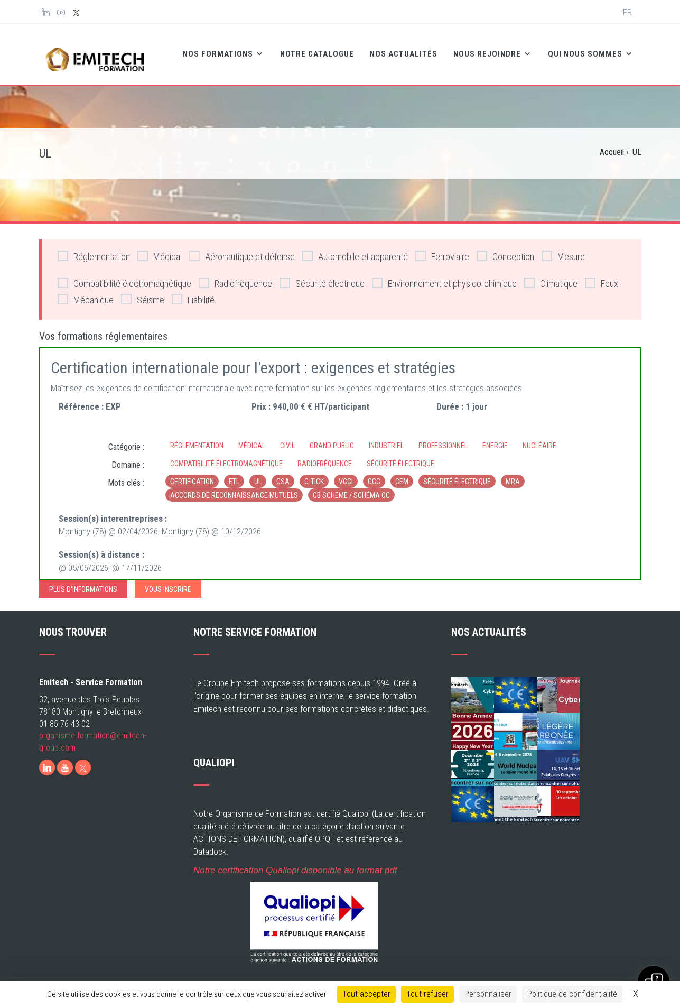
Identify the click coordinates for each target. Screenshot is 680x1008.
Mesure (563, 248)
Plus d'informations (83, 581)
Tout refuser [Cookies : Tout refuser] (427, 994)
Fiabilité (193, 291)
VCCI (346, 473)
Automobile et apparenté (355, 248)
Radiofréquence (235, 275)
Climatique (550, 275)
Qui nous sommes (558, 51)
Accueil (612, 143)
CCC (374, 473)
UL (258, 473)
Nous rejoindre (461, 51)
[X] (83, 759)
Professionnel (443, 437)
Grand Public (332, 437)
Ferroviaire (442, 248)
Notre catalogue (290, 51)
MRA (513, 473)
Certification (192, 473)
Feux (601, 275)
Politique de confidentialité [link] (572, 994)
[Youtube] (65, 759)
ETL (234, 473)
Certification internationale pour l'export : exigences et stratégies (253, 359)
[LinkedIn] (47, 759)
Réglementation (94, 248)
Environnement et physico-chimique (444, 275)
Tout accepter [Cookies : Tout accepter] (366, 994)
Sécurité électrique (322, 275)
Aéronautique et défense (242, 248)
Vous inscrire (168, 581)
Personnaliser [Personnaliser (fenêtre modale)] (487, 994)
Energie (495, 437)
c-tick (314, 473)
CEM (401, 473)
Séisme (142, 291)
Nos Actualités (376, 51)
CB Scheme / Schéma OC (351, 487)
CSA (283, 473)
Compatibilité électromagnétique (124, 275)
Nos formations (191, 51)
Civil (287, 437)
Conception (505, 248)
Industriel (386, 437)
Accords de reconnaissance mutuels (234, 487)
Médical (159, 248)
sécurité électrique (457, 473)
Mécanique (86, 291)
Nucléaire (539, 437)
